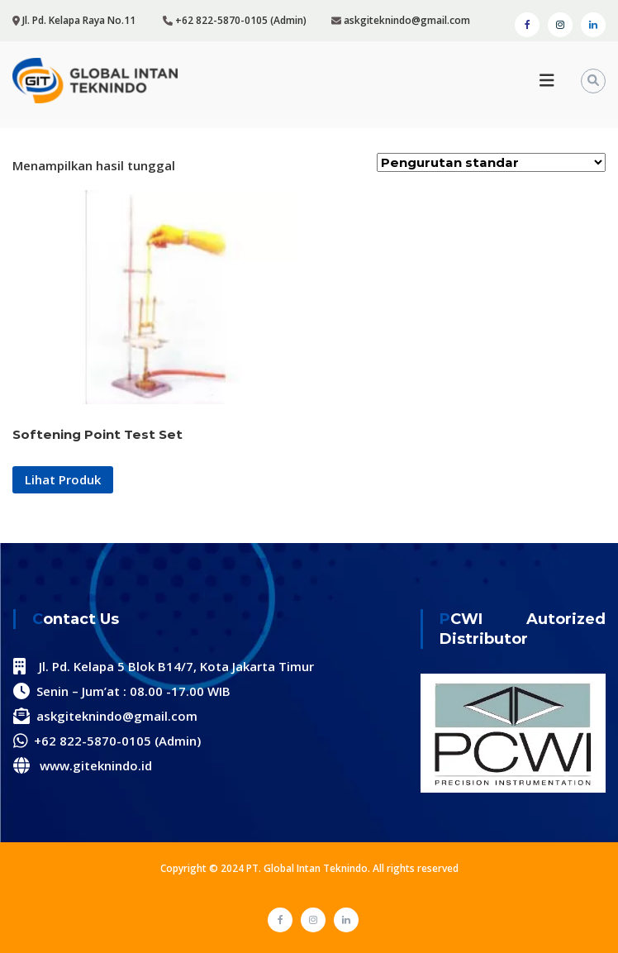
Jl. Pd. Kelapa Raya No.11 (79, 20)
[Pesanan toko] (491, 162)
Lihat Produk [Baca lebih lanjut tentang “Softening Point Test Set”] (63, 479)
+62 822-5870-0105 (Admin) (241, 20)
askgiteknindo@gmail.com (405, 20)
